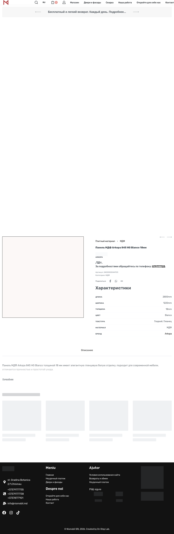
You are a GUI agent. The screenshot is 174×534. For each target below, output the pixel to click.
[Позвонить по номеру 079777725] (158, 266)
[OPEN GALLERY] (43, 277)
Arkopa (168, 333)
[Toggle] (8, 379)
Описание (87, 350)
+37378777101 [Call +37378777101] (15, 497)
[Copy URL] (121, 281)
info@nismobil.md (17, 503)
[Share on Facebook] (110, 281)
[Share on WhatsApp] (116, 281)
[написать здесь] (4, 503)
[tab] (87, 350)
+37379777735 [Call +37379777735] (16, 489)
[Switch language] (44, 2)
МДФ (122, 241)
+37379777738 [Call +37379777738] (16, 493)
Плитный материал (105, 241)
